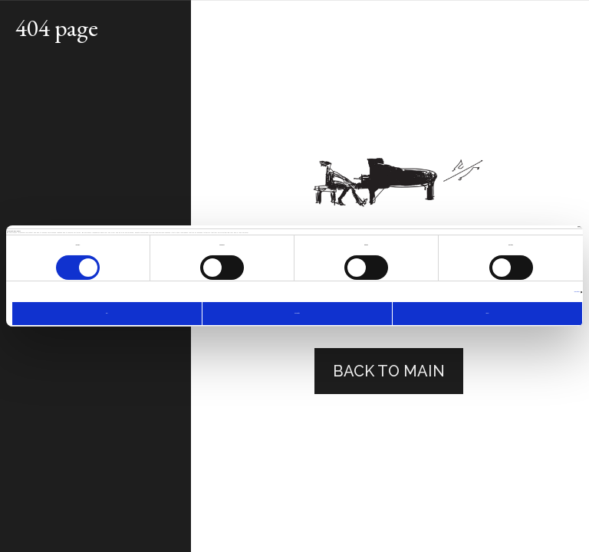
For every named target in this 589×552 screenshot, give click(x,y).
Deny (106, 313)
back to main (389, 371)
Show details (577, 291)
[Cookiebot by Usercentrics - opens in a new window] (515, 227)
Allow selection (297, 313)
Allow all (487, 313)
